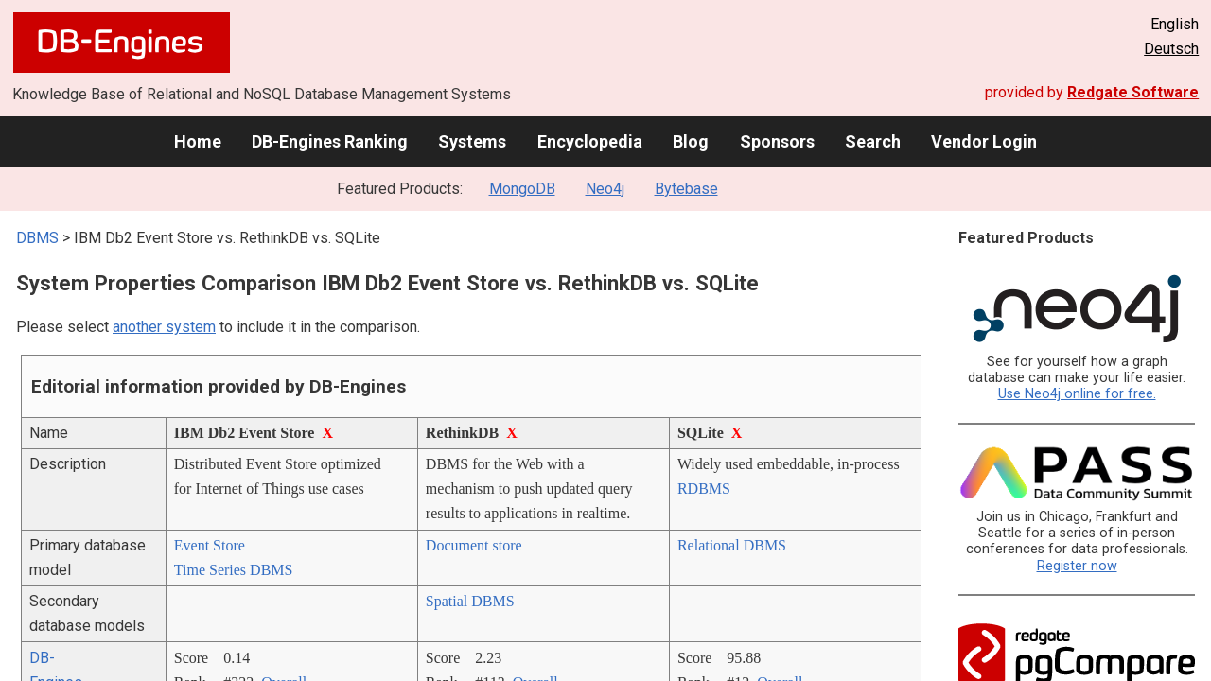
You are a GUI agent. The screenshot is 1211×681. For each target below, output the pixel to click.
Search (873, 141)
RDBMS (703, 488)
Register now (1077, 566)
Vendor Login (984, 141)
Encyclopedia (589, 141)
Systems (472, 141)
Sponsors (777, 141)
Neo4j (605, 189)
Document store (474, 545)
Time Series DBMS (233, 570)
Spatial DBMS (470, 601)
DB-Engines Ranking (330, 141)
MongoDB (522, 189)
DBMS (37, 238)
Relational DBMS (731, 545)
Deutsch (1171, 49)
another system (164, 327)
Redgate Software (1133, 92)
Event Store (209, 545)
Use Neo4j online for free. (1077, 394)
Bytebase (686, 189)
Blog (691, 141)
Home (197, 141)
